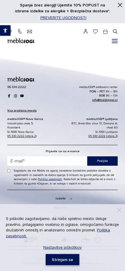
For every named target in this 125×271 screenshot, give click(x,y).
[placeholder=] (62, 161)
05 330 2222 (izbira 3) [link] (103, 136)
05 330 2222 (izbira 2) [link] (22, 136)
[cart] (105, 31)
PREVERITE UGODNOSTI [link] (63, 17)
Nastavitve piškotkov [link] (62, 247)
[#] (115, 41)
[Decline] (119, 210)
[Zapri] (120, 5)
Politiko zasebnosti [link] (50, 179)
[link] (5, 30)
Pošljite (102, 161)
